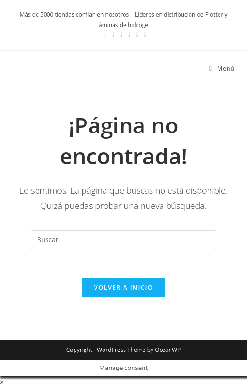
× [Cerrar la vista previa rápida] (2, 382)
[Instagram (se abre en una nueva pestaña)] (113, 34)
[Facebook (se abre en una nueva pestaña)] (105, 34)
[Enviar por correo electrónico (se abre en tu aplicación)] (137, 34)
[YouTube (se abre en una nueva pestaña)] (129, 34)
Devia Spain (43, 68)
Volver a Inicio (123, 287)
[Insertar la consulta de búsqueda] (123, 239)
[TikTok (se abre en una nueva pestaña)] (143, 34)
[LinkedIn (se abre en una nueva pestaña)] (121, 34)
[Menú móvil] (218, 68)
